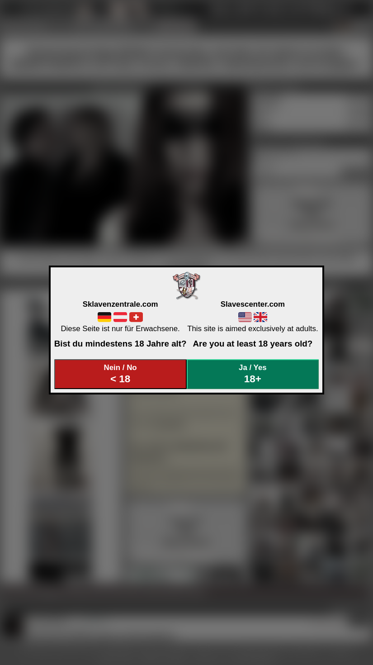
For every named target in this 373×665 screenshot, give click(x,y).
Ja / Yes (253, 374)
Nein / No (120, 374)
